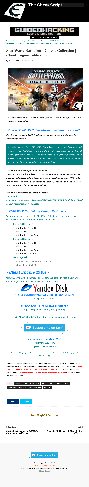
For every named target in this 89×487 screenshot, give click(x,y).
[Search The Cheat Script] (86, 5)
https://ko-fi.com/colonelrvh (44, 467)
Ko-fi (53, 464)
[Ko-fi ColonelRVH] (44, 461)
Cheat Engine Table (24, 41)
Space (47, 41)
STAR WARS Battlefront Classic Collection (66, 41)
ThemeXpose (44, 472)
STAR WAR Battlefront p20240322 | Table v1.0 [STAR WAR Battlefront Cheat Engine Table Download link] (44, 307)
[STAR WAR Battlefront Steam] (44, 201)
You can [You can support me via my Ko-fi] (44, 340)
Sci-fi (42, 41)
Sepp (10, 61)
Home (8, 41)
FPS (33, 41)
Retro (38, 41)
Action (13, 41)
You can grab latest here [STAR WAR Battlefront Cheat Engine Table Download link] (44, 296)
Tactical (9, 43)
